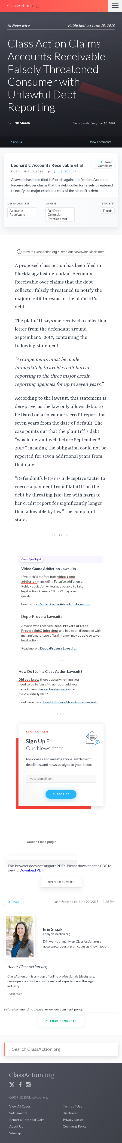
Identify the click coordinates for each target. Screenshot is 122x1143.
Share (15, 142)
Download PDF (31, 870)
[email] (61, 779)
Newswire (21, 25)
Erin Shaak (21, 123)
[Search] (61, 1049)
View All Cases (20, 1106)
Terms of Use (72, 1106)
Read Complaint (105, 163)
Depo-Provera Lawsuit (57, 648)
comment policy (71, 1009)
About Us (16, 1126)
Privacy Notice (73, 1120)
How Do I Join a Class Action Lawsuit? (70, 702)
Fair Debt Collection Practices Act (57, 215)
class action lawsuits (52, 689)
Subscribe (61, 794)
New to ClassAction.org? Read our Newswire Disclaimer (60, 252)
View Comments (100, 142)
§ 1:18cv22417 (65, 171)
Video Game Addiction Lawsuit (64, 604)
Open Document (61, 881)
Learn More (14, 994)
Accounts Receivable (17, 213)
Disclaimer (70, 1113)
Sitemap (15, 1133)
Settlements (18, 1113)
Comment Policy (74, 1126)
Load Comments (61, 1021)
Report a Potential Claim (26, 1120)
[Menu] (115, 6)
